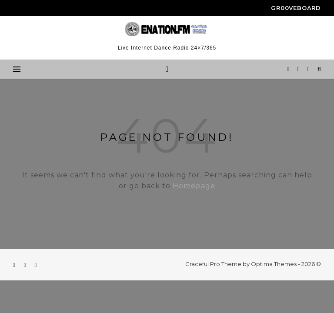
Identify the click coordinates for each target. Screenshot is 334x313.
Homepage (194, 186)
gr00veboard (296, 7)
